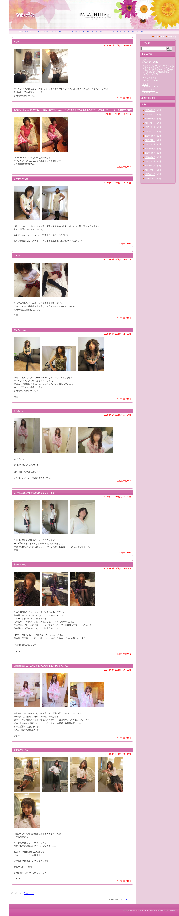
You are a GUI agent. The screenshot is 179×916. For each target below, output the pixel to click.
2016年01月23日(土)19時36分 (117, 114)
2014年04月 (150, 157)
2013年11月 (150, 174)
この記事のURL (124, 98)
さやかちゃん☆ (149, 78)
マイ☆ (145, 84)
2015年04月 (150, 123)
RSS (163, 36)
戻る (156, 36)
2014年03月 (150, 161)
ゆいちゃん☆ (148, 90)
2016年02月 (150, 110)
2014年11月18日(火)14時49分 (117, 496)
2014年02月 (150, 166)
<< (20, 31)
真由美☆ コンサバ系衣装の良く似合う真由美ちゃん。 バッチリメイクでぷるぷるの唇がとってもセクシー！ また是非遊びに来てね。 (158, 69)
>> (29, 31)
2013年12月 (150, 170)
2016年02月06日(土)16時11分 (117, 45)
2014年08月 (150, 140)
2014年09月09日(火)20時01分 (117, 568)
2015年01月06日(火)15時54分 (117, 415)
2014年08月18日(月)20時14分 (117, 754)
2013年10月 (150, 178)
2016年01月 (150, 114)
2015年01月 (150, 127)
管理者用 (172, 36)
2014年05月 (150, 153)
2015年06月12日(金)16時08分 (117, 259)
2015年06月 (150, 119)
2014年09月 (150, 136)
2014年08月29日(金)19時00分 (117, 670)
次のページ (29, 893)
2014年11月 (150, 131)
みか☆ (145, 59)
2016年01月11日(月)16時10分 (117, 182)
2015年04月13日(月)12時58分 (117, 334)
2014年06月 (150, 148)
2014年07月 (150, 144)
